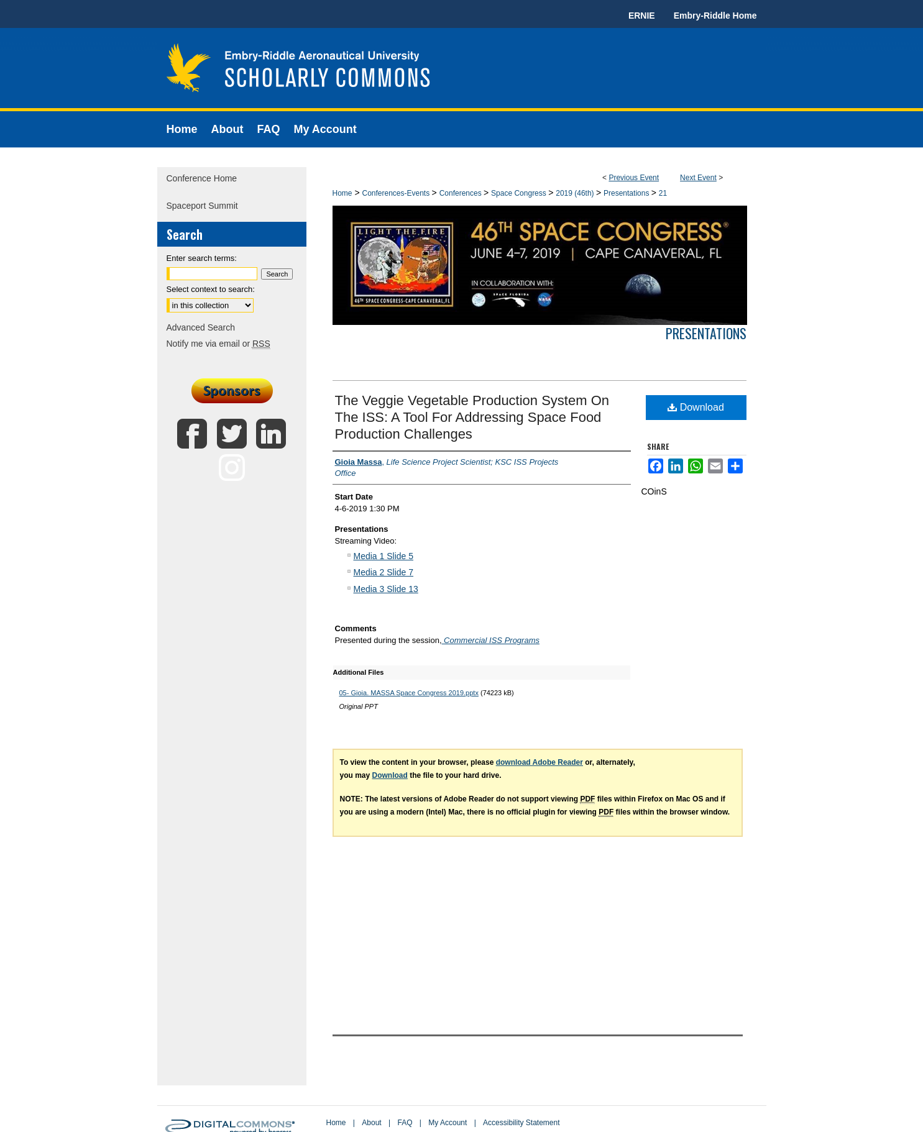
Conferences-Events (396, 193)
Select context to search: (211, 289)
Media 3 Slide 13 (386, 589)
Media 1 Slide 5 (384, 556)
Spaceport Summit (202, 206)
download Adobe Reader (539, 762)
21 (663, 193)
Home (342, 193)
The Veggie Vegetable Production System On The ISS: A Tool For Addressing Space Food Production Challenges (472, 417)
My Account (447, 1122)
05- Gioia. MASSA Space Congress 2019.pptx (409, 692)
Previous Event (633, 177)
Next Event (698, 177)
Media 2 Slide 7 (384, 572)
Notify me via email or (218, 344)
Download (696, 407)
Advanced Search (201, 327)
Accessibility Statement (521, 1122)
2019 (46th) (576, 193)
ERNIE (641, 16)
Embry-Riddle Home (715, 16)
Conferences (461, 193)
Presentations (627, 193)
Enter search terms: (202, 258)
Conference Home (202, 178)
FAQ (404, 1122)
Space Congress (519, 193)
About (371, 1122)
